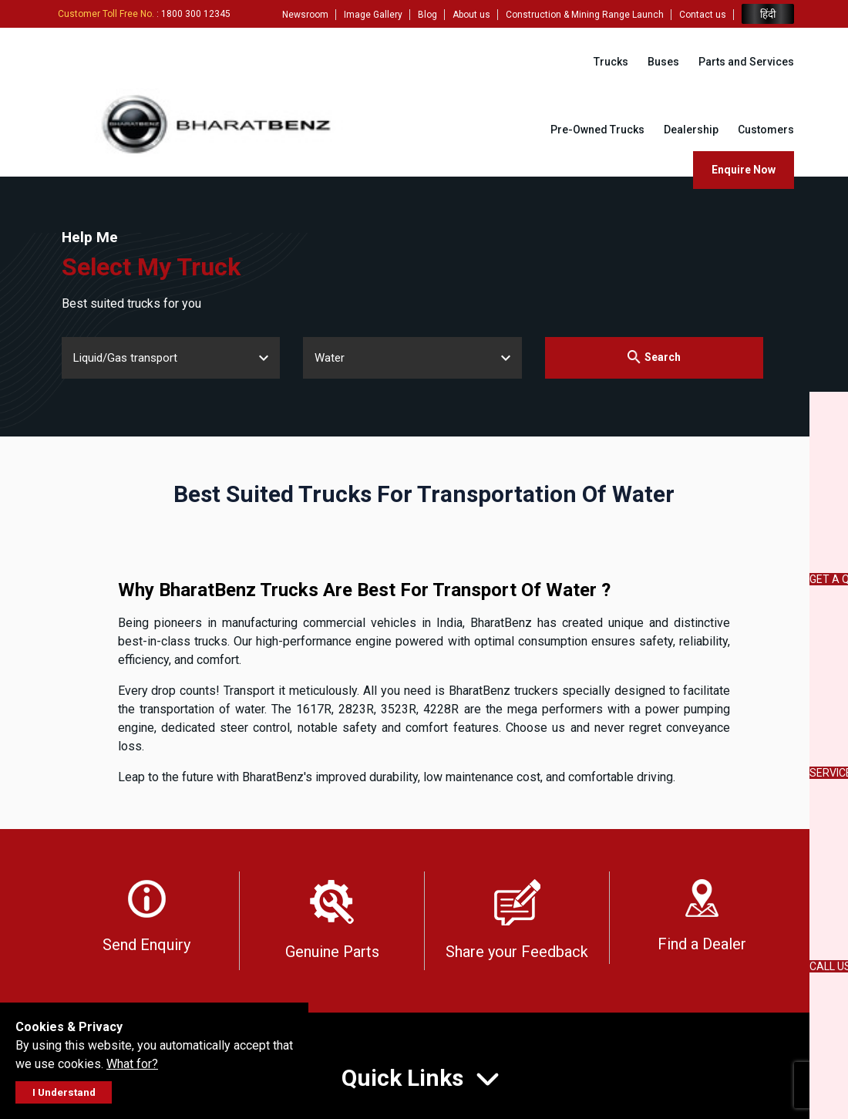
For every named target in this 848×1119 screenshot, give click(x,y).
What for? (132, 1064)
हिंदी (768, 14)
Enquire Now (744, 169)
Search (654, 356)
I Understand (64, 1092)
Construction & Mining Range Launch (585, 14)
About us (471, 14)
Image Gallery (373, 14)
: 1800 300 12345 (144, 13)
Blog (427, 14)
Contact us (702, 14)
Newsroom (305, 14)
